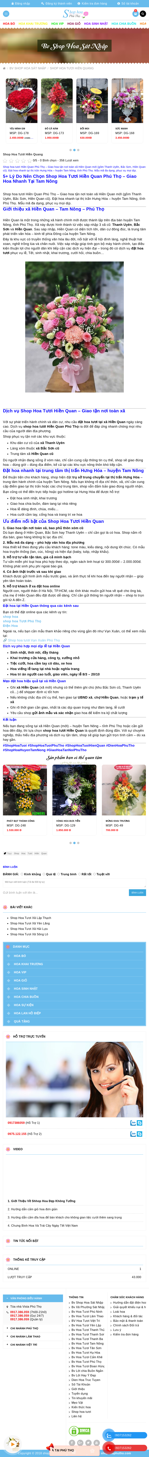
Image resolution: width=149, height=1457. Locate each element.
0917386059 (16, 1122)
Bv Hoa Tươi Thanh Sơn (88, 1334)
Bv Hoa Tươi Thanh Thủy (89, 1329)
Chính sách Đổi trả (126, 1325)
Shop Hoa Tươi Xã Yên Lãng (30, 923)
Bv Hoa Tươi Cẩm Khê (87, 1357)
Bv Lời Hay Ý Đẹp (84, 1375)
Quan (44, 853)
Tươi (30, 853)
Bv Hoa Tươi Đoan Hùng (88, 1366)
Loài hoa (119, 1311)
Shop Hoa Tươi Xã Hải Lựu (29, 928)
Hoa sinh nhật (96, 23)
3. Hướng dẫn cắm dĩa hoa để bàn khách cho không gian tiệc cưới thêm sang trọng (65, 1217)
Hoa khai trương (33, 23)
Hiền (37, 853)
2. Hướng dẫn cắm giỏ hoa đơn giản (32, 1209)
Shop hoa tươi (81, 1411)
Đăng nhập (21, 3)
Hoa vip (57, 23)
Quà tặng (22, 1021)
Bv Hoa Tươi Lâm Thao (88, 1316)
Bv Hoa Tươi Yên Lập (86, 1325)
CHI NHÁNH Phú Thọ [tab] (24, 1328)
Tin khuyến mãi (82, 1398)
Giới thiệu (78, 1389)
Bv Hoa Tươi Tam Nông (88, 1343)
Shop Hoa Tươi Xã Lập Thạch (30, 917)
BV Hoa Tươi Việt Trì (86, 1320)
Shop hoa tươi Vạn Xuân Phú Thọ (34, 640)
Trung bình (69, 874)
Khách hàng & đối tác (128, 1316)
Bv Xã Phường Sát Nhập (88, 1307)
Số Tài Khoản (81, 1384)
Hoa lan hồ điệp (27, 1013)
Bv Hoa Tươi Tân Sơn (87, 1348)
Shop (16, 853)
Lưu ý (117, 1329)
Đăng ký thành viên (56, 3)
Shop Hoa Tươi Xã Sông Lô (29, 934)
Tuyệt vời (103, 874)
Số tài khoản (128, 3)
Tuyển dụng (80, 1393)
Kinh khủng (32, 874)
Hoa (23, 853)
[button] (70, 150)
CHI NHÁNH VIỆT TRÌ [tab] (23, 1344)
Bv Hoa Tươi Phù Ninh (87, 1311)
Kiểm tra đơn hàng (92, 3)
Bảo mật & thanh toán (128, 1320)
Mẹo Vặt (77, 1402)
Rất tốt (86, 874)
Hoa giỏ (74, 23)
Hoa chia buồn (124, 23)
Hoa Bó (9, 23)
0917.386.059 (19, 1312)
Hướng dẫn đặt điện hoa (130, 1302)
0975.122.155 (17, 1133)
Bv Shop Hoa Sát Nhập (28, 68)
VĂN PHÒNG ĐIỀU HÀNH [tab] (26, 1298)
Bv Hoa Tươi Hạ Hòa (86, 1352)
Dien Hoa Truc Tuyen (86, 1379)
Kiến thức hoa (81, 1407)
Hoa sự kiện (23, 1005)
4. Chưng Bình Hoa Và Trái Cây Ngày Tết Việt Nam (43, 1225)
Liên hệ (77, 1416)
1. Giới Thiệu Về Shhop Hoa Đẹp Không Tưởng (41, 1201)
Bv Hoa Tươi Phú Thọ (87, 1361)
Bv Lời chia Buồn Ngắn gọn (90, 1370)
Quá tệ (51, 874)
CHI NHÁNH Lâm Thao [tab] (25, 1336)
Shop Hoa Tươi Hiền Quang (72, 68)
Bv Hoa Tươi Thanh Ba (87, 1339)
